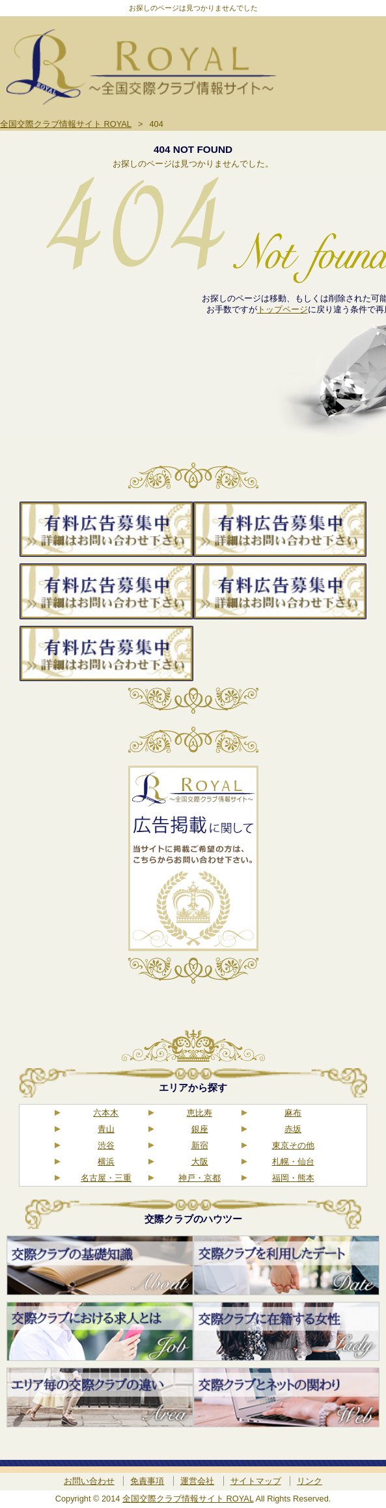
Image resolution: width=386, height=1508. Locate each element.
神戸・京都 (199, 1178)
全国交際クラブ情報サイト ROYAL (188, 1498)
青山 (106, 1129)
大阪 (199, 1161)
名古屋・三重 (106, 1178)
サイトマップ (255, 1481)
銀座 (199, 1129)
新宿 (199, 1145)
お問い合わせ (89, 1481)
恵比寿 (199, 1113)
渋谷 (106, 1145)
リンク (309, 1481)
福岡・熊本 (293, 1178)
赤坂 (292, 1129)
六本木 (105, 1113)
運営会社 (197, 1481)
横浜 (106, 1161)
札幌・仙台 (293, 1161)
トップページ (282, 309)
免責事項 (147, 1481)
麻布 (292, 1113)
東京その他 (293, 1145)
